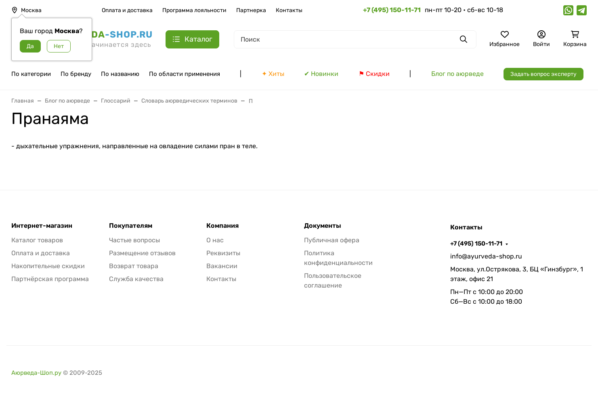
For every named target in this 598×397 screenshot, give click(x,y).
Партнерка (251, 10)
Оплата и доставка (127, 10)
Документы (322, 226)
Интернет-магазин (41, 226)
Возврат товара (133, 266)
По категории (31, 74)
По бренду (76, 74)
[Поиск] (355, 39)
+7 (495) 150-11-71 (476, 243)
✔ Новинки (321, 74)
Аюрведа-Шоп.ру (36, 372)
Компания (222, 226)
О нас (215, 240)
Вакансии (221, 266)
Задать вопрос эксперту (543, 74)
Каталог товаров (37, 240)
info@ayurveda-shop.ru (486, 256)
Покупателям (130, 226)
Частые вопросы (134, 240)
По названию (120, 74)
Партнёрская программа (50, 279)
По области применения (184, 74)
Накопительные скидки (48, 266)
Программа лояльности (194, 10)
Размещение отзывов (142, 253)
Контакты (289, 10)
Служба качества (136, 279)
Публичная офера (331, 240)
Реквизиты (223, 253)
